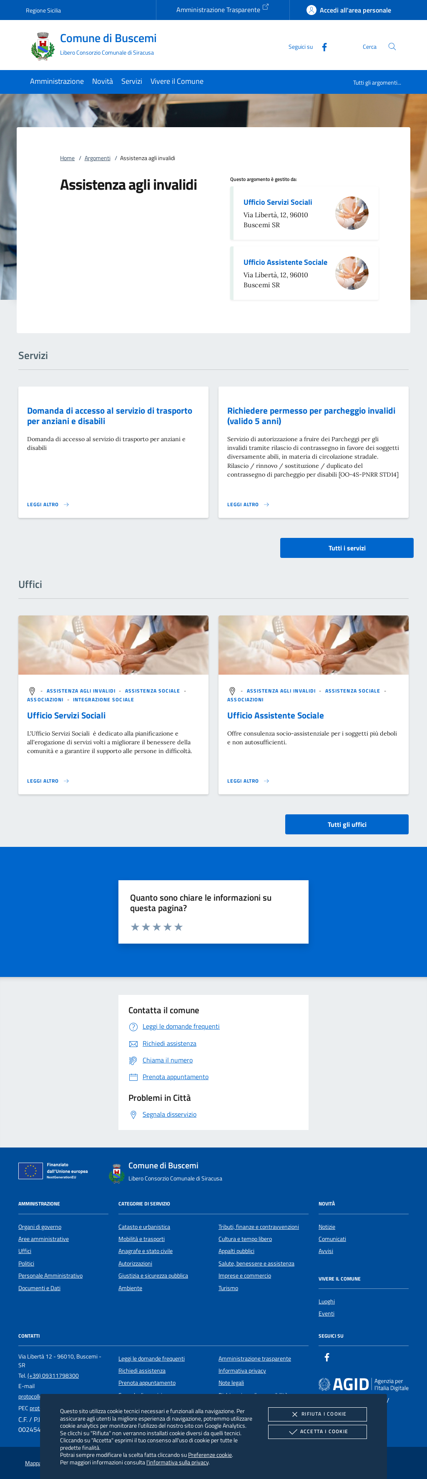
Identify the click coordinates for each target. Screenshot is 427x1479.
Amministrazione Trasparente (222, 9)
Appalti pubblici (236, 1251)
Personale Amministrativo (50, 1275)
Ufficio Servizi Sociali (278, 202)
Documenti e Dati (39, 1288)
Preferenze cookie (210, 1454)
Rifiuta (317, 1414)
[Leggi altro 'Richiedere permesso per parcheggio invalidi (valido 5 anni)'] (248, 504)
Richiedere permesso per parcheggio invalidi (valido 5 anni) (311, 415)
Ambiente (130, 1288)
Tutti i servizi (347, 548)
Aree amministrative (43, 1238)
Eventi (326, 1313)
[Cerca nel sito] (392, 46)
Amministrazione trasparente (255, 1358)
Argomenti (98, 158)
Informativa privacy (242, 1370)
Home (67, 158)
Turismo (228, 1288)
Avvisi (326, 1251)
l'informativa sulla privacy (177, 1462)
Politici (26, 1263)
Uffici (24, 1251)
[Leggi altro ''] (48, 781)
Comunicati (332, 1238)
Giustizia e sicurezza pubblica (153, 1275)
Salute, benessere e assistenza (256, 1263)
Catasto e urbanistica (144, 1226)
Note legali (231, 1382)
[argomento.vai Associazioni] (46, 699)
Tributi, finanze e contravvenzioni (259, 1226)
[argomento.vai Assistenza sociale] (153, 691)
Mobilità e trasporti (141, 1238)
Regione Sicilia (43, 10)
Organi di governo (39, 1226)
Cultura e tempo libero (245, 1238)
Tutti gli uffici (347, 824)
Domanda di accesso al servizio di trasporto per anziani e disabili (109, 415)
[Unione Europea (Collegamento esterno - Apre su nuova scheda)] (55, 1172)
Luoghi (327, 1301)
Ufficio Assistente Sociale (285, 262)
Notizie (327, 1226)
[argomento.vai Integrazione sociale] (103, 699)
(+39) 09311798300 (53, 1375)
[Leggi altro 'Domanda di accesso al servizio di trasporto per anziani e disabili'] (48, 504)
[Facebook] (321, 46)
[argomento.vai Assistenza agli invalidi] (82, 691)
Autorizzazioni (135, 1263)
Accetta (317, 1432)
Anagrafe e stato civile (145, 1251)
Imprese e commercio (245, 1275)
